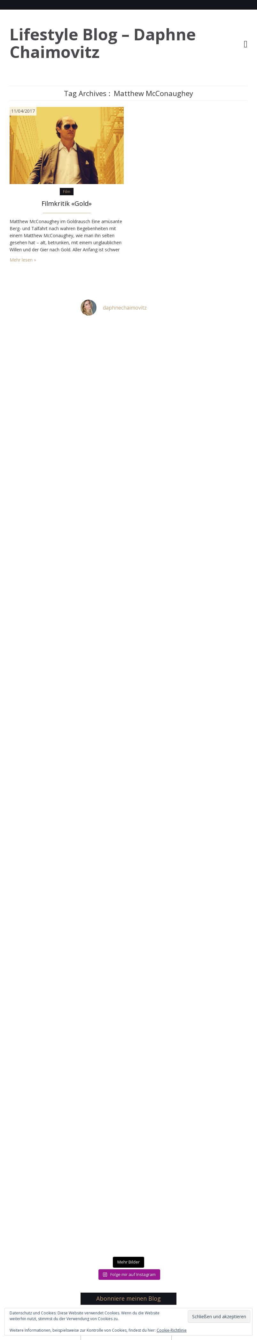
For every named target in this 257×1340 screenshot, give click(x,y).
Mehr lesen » (23, 260)
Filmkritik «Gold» (67, 203)
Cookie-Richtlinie (172, 1330)
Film (66, 191)
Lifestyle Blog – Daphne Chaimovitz (103, 43)
